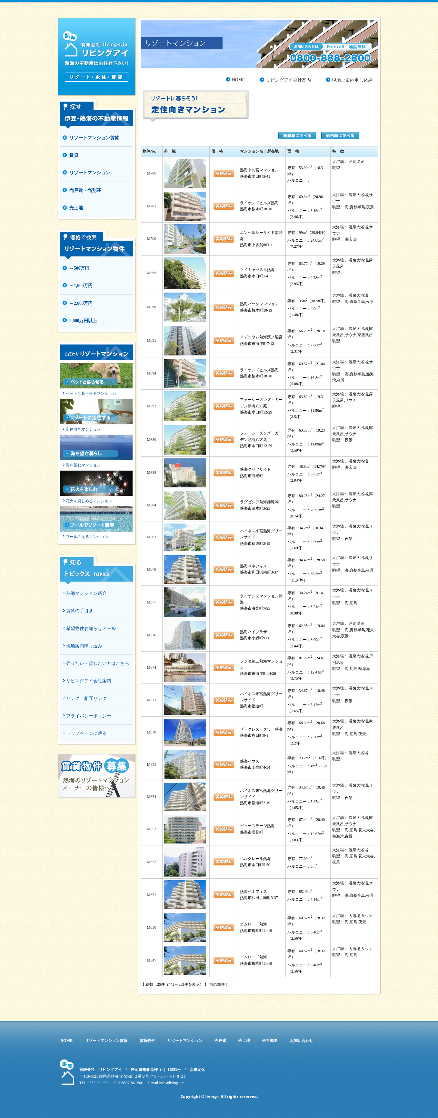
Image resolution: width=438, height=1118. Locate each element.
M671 (151, 700)
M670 (151, 732)
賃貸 (73, 155)
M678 (151, 569)
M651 (151, 895)
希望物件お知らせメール (91, 628)
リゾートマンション (89, 172)
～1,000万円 (81, 285)
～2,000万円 (81, 303)
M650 (151, 927)
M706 (151, 173)
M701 (151, 206)
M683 (151, 537)
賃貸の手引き (79, 610)
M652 (151, 862)
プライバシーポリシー (88, 716)
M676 (151, 635)
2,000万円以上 (83, 320)
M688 (151, 472)
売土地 (76, 207)
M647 (151, 960)
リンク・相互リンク (86, 698)
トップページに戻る (86, 733)
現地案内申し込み (84, 646)
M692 (151, 406)
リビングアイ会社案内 (88, 680)
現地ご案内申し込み (352, 80)
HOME (238, 79)
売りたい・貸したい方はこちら (97, 663)
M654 (151, 796)
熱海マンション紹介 (86, 593)
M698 (151, 307)
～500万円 (79, 268)
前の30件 (217, 984)
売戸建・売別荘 (85, 190)
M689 (151, 439)
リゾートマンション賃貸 (94, 137)
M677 (151, 602)
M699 (151, 273)
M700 (151, 238)
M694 (151, 373)
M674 (151, 667)
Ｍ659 (151, 764)
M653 (151, 829)
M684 (151, 505)
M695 (151, 340)
